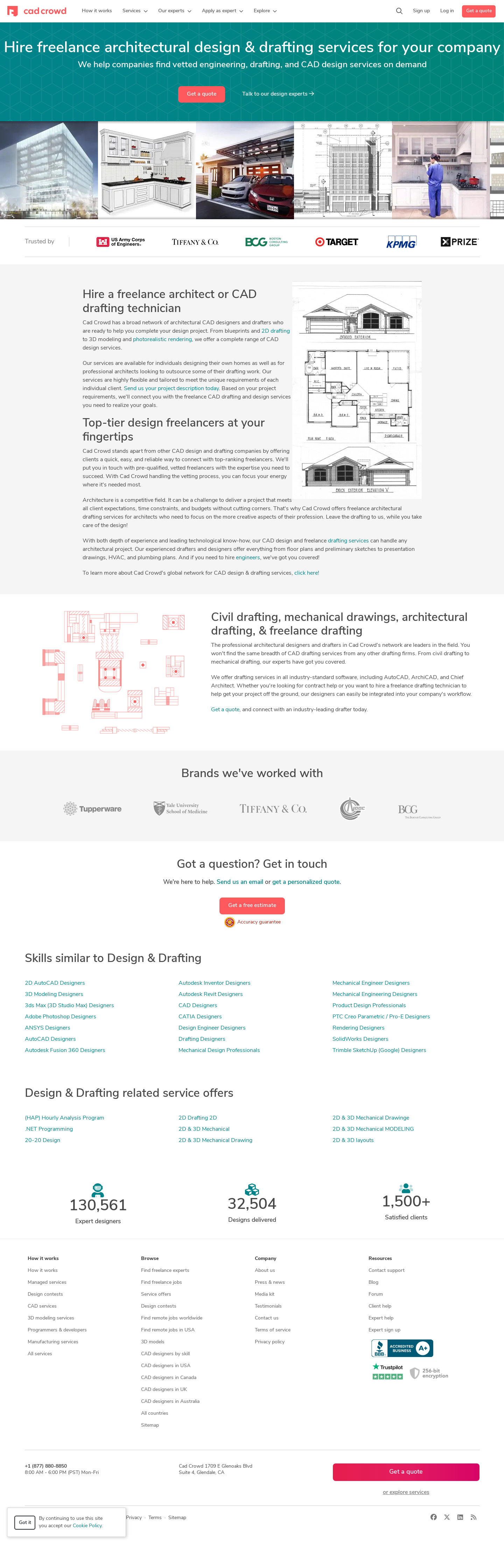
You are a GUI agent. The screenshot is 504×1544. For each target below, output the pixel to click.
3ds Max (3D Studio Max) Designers (69, 1006)
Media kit (264, 1294)
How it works (43, 1270)
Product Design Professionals (369, 1006)
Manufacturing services (53, 1342)
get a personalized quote (306, 882)
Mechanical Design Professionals (219, 1050)
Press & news (270, 1282)
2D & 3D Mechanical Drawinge (370, 1118)
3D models (152, 1342)
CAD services (42, 1306)
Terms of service (272, 1330)
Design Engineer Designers (212, 1028)
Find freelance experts (165, 1270)
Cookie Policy (87, 1526)
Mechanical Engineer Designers (371, 983)
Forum (376, 1294)
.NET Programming (49, 1129)
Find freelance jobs (161, 1282)
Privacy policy (270, 1342)
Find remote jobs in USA (168, 1330)
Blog (373, 1282)
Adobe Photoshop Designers (60, 1017)
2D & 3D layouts (353, 1140)
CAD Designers (197, 1006)
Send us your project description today (171, 389)
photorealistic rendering (162, 339)
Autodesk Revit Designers (210, 994)
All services (40, 1354)
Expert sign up (384, 1330)
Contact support (387, 1270)
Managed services (47, 1282)
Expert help (381, 1318)
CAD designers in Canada (168, 1377)
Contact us (267, 1318)
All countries (154, 1413)
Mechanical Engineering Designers (375, 994)
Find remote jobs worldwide (171, 1318)
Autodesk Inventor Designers (214, 983)
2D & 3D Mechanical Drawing (215, 1140)
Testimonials (268, 1306)
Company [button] (265, 1258)
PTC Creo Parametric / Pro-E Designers (381, 1017)
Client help (380, 1306)
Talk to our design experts (278, 94)
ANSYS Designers (47, 1028)
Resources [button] (380, 1258)
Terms (155, 1518)
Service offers (156, 1294)
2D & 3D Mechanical (204, 1129)
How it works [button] (43, 1258)
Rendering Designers (358, 1028)
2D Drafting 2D (197, 1118)
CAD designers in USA (165, 1366)
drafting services (348, 541)
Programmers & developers (57, 1330)
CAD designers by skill (165, 1354)
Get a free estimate (252, 905)
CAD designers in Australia (170, 1401)
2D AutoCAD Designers (55, 983)
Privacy (134, 1518)
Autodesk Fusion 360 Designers (65, 1050)
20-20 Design (42, 1140)
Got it (25, 1522)
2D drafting (275, 331)
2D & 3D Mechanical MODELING (373, 1129)
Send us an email (240, 882)
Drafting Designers (201, 1039)
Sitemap (150, 1425)
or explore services (406, 1492)
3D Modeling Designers (54, 994)
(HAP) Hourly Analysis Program (64, 1118)
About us (265, 1270)
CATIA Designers (200, 1017)
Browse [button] (150, 1258)
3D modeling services (51, 1318)
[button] (135, 11)
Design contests (45, 1294)
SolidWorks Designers (360, 1039)
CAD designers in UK (164, 1389)
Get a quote (479, 11)
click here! (306, 573)
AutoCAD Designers (50, 1039)
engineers (248, 558)
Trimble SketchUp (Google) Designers (379, 1050)
